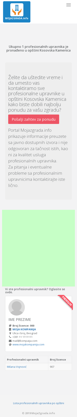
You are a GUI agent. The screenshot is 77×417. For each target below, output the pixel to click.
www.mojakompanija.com (28, 344)
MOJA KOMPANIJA (24, 329)
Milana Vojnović (16, 367)
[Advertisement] (38, 248)
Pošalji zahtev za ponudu (34, 119)
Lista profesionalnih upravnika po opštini (38, 403)
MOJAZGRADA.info (16, 11)
